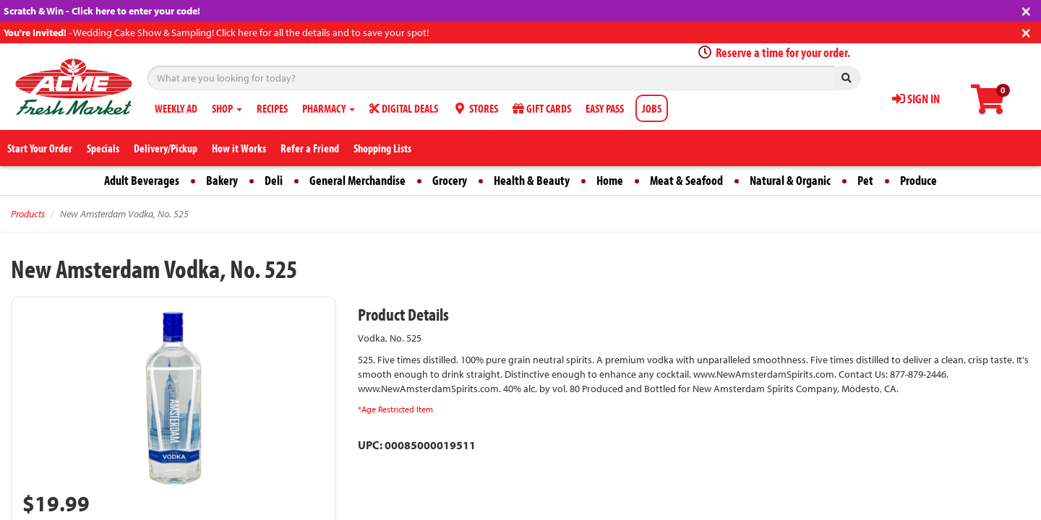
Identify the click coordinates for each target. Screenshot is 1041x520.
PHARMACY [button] (328, 108)
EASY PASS (605, 108)
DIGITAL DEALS (403, 108)
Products (28, 213)
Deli (274, 180)
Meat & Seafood (686, 180)
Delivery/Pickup (165, 148)
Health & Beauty (532, 180)
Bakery (222, 180)
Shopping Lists (382, 148)
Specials (103, 148)
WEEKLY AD (176, 108)
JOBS (651, 108)
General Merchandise (357, 180)
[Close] (1026, 9)
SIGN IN (916, 98)
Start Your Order (39, 148)
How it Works (239, 148)
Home (609, 180)
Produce (918, 180)
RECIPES (272, 108)
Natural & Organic (790, 180)
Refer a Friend (309, 148)
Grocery (449, 180)
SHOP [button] (227, 108)
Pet (865, 180)
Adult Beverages (141, 180)
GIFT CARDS (542, 108)
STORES (475, 108)
